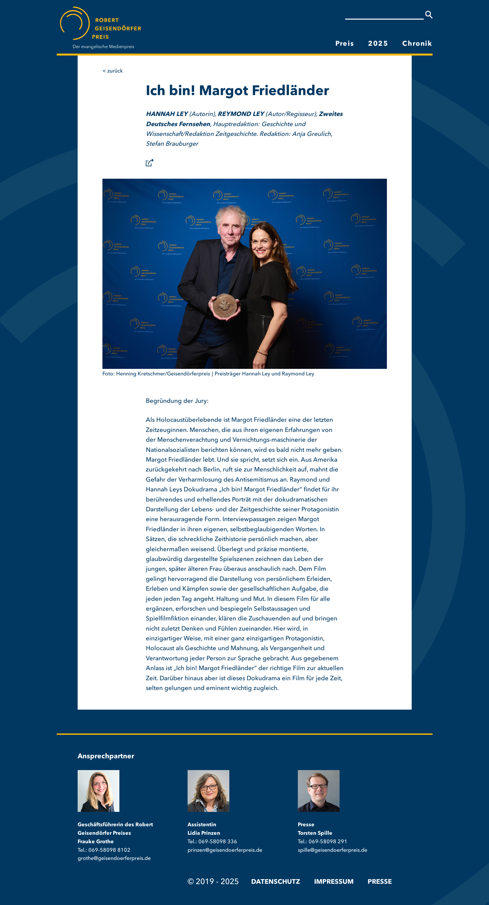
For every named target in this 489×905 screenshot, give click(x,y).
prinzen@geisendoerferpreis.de (225, 850)
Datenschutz (275, 882)
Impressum (334, 882)
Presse (380, 882)
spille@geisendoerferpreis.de (332, 850)
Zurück (115, 71)
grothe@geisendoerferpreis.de (114, 858)
